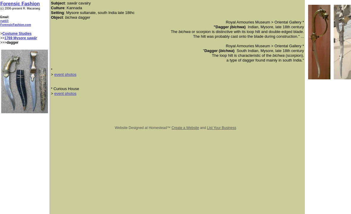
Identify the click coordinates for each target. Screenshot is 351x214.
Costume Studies (17, 34)
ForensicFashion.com (15, 24)
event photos (65, 74)
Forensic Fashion (20, 3)
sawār (32, 38)
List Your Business (221, 128)
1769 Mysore (15, 38)
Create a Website (185, 128)
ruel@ (4, 21)
